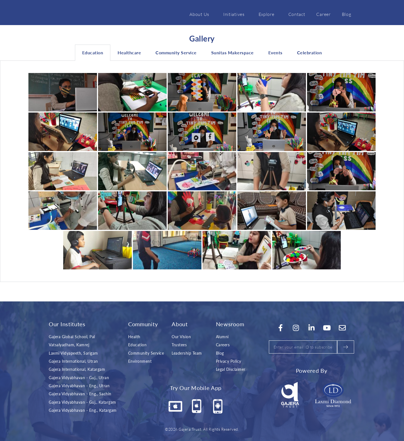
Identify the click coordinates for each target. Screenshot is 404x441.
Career (323, 14)
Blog (346, 14)
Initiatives (235, 14)
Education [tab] (92, 52)
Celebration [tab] (309, 52)
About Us (200, 14)
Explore (268, 14)
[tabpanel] (202, 171)
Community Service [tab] (176, 52)
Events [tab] (275, 52)
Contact (296, 14)
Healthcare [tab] (129, 52)
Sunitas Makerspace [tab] (232, 52)
